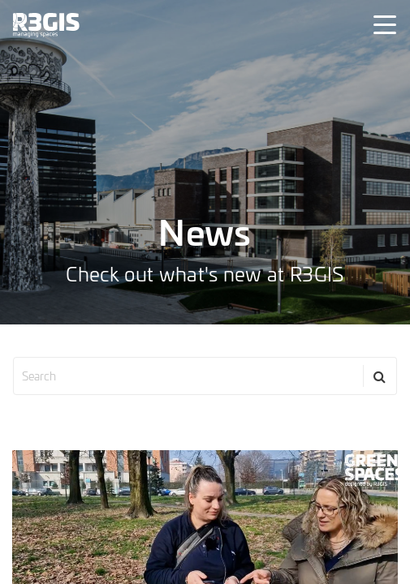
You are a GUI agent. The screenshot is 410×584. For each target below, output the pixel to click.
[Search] (380, 376)
